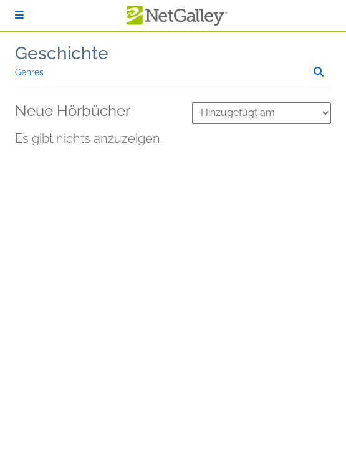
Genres (29, 72)
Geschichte (61, 53)
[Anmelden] (19, 15)
